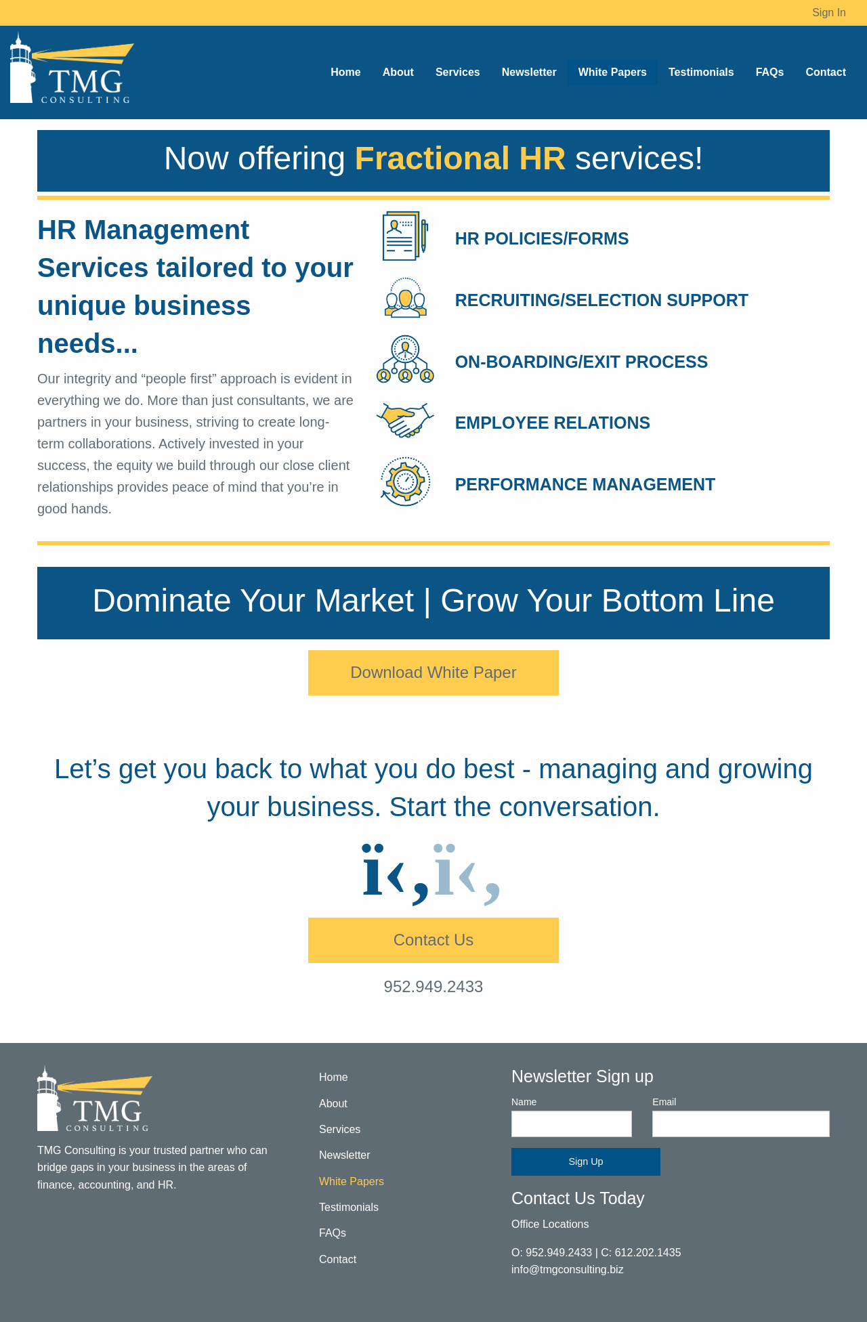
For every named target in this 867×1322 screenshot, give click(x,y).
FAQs (332, 1233)
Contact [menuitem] (825, 72)
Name (571, 1116)
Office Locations (550, 1224)
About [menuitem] (398, 72)
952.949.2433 (434, 986)
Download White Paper (433, 672)
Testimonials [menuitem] (701, 72)
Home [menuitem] (345, 72)
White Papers (351, 1181)
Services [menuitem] (458, 72)
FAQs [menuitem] (770, 72)
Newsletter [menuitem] (529, 72)
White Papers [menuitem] (612, 72)
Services (339, 1129)
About (333, 1103)
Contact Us (434, 940)
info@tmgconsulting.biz (567, 1269)
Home (333, 1077)
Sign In (829, 12)
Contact (337, 1259)
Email (741, 1116)
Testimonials (349, 1207)
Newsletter (345, 1155)
